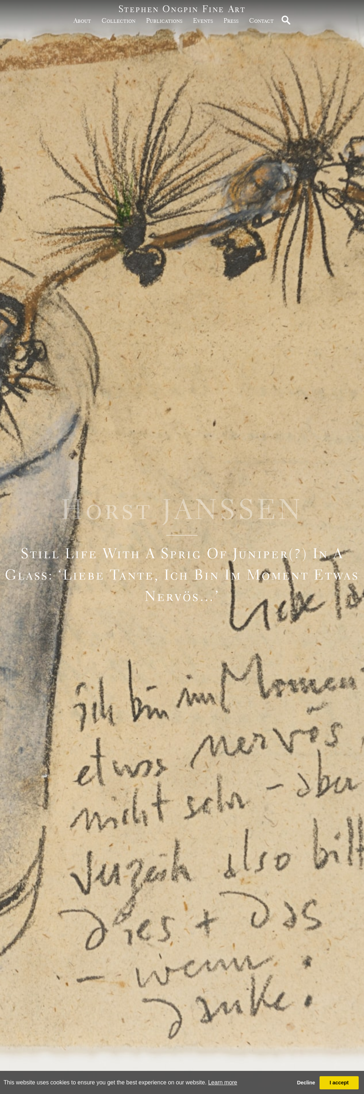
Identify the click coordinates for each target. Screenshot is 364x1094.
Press (231, 20)
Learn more (222, 1082)
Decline (306, 1082)
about (82, 20)
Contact (261, 20)
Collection (118, 20)
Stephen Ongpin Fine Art (182, 8)
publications (164, 20)
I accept (339, 1082)
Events (203, 20)
